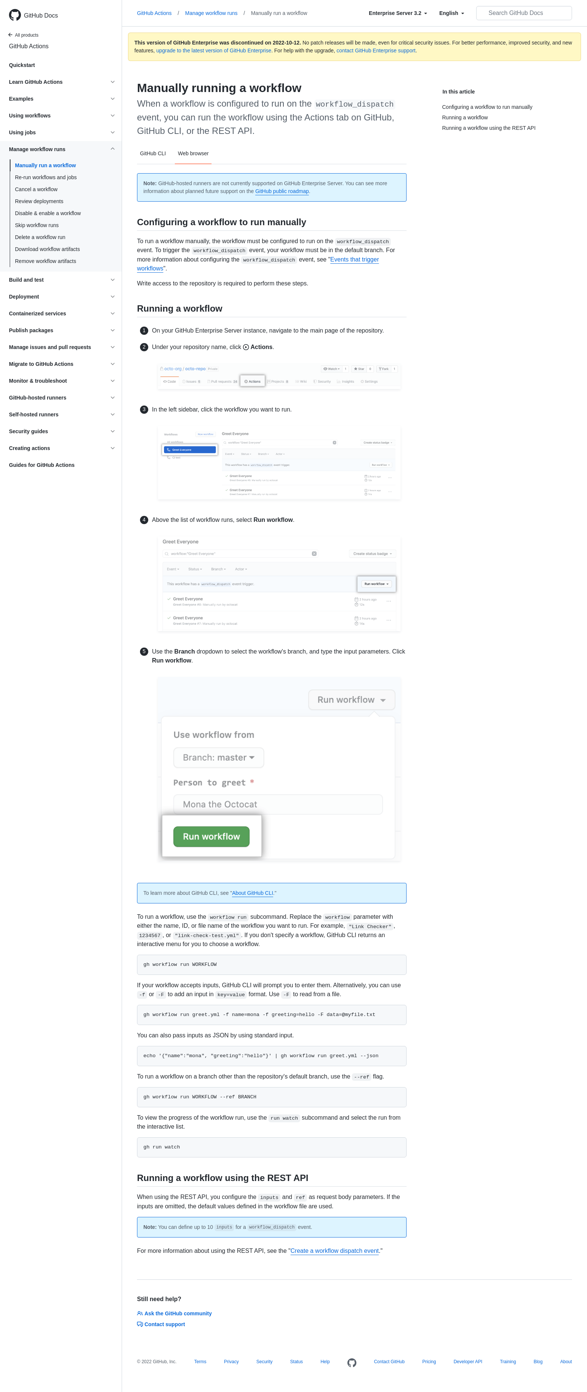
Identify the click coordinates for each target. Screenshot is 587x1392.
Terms (200, 1361)
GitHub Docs (41, 15)
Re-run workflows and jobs (46, 177)
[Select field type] (398, 13)
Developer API (468, 1361)
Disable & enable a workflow (48, 213)
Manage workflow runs (215, 13)
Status (296, 1361)
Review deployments (39, 201)
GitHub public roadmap (282, 191)
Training (508, 1361)
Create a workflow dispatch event (335, 1251)
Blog (537, 1361)
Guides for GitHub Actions (41, 465)
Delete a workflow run (40, 237)
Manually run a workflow (45, 165)
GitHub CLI (153, 153)
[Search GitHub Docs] (524, 13)
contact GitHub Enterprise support (376, 50)
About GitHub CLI (252, 893)
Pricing (429, 1361)
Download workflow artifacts (47, 249)
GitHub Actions (29, 46)
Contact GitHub (389, 1361)
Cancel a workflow (36, 189)
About (566, 1361)
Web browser (193, 153)
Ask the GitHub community (174, 1313)
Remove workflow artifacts (45, 261)
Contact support (161, 1324)
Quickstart (22, 65)
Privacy (231, 1361)
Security (264, 1361)
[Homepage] (351, 1363)
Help (325, 1361)
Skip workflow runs (37, 225)
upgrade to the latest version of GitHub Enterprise (213, 50)
